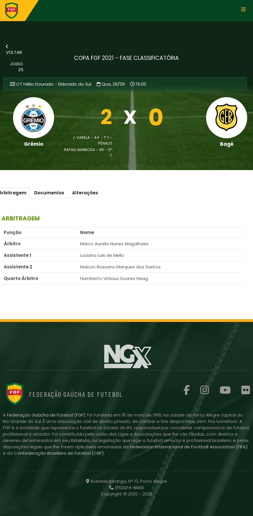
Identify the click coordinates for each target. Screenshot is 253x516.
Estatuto (80, 440)
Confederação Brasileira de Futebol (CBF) (59, 453)
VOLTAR (14, 49)
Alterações (85, 193)
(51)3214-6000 (128, 487)
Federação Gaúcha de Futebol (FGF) (47, 415)
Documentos (49, 193)
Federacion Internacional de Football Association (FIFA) (189, 447)
